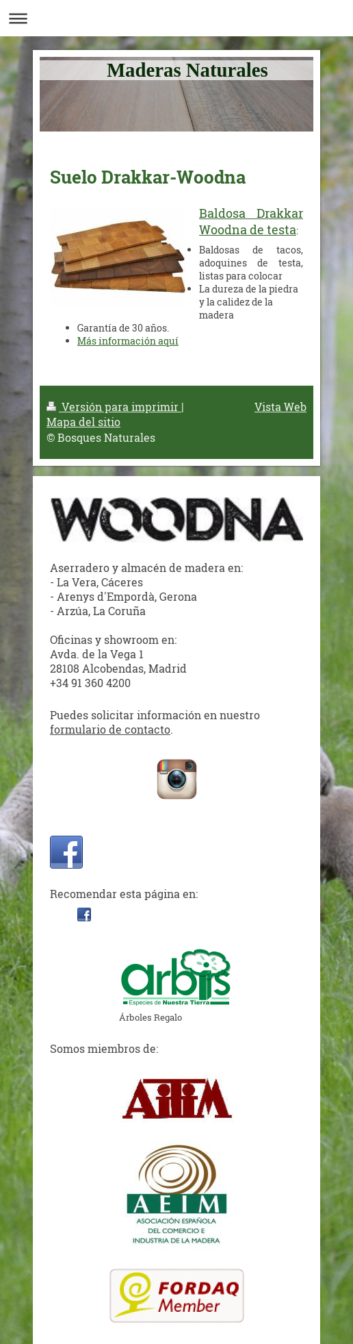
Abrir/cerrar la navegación (176, 18)
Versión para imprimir (114, 406)
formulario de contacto (110, 729)
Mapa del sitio (83, 421)
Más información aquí (128, 340)
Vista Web (280, 406)
